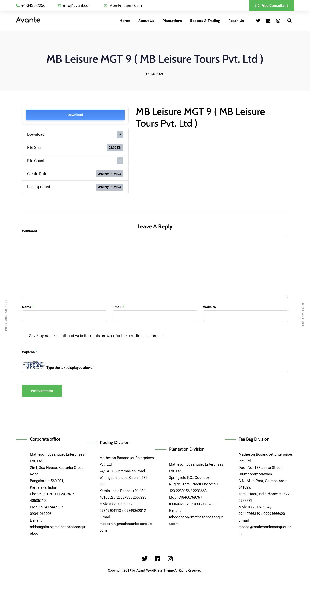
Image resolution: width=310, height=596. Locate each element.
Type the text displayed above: (70, 368)
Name (26, 307)
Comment (29, 231)
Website (209, 307)
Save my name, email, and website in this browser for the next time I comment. (96, 335)
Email (117, 307)
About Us (146, 20)
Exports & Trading (205, 20)
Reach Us (236, 20)
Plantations (172, 20)
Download (75, 115)
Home (125, 20)
